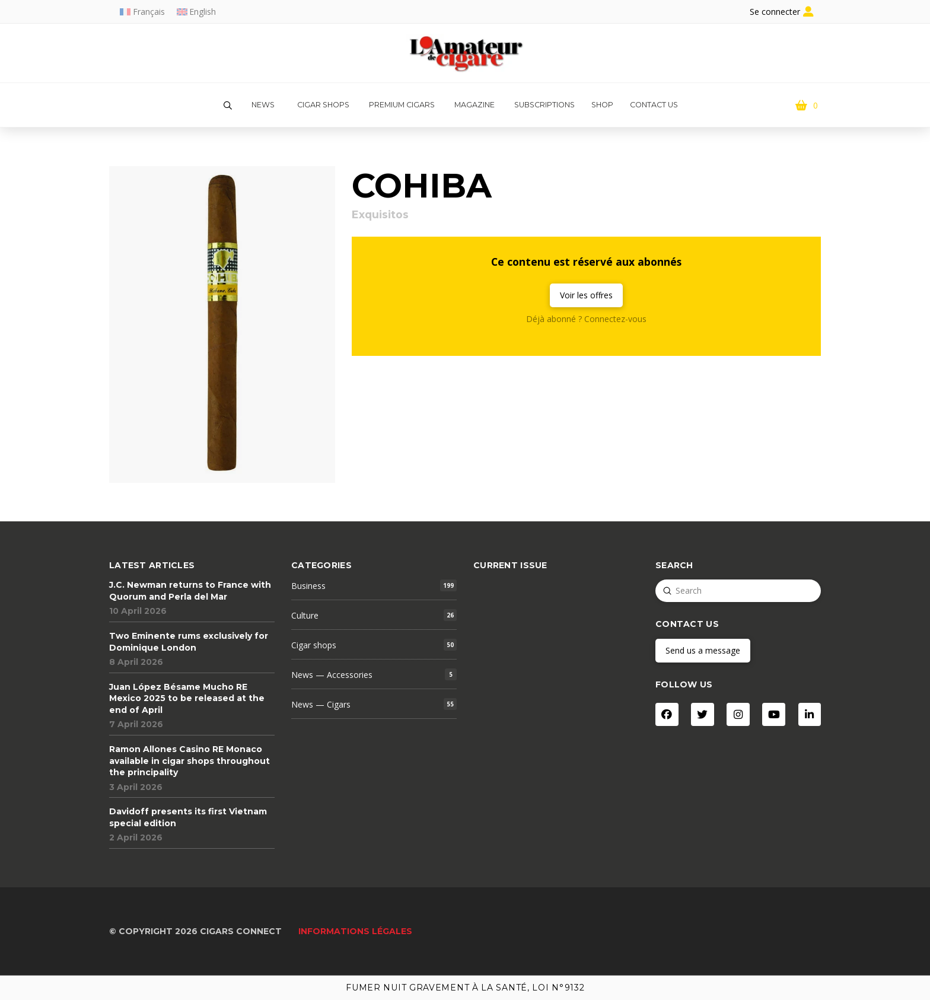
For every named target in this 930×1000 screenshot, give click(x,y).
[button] (227, 105)
